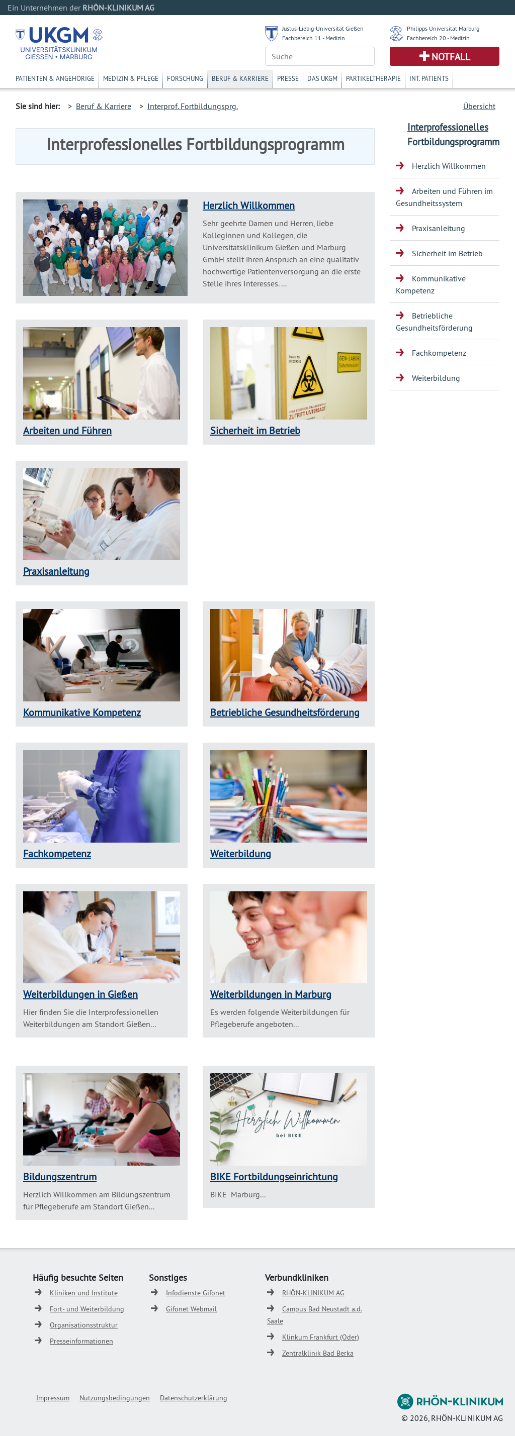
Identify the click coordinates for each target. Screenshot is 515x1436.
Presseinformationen (81, 1341)
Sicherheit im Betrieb (255, 430)
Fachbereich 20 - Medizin (438, 38)
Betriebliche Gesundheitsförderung (285, 712)
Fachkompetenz (57, 853)
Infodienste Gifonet (195, 1292)
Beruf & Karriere (240, 78)
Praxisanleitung (56, 571)
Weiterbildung (240, 853)
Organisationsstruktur (84, 1324)
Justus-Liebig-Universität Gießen (323, 28)
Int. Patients (429, 78)
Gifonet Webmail (191, 1308)
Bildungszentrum (60, 1176)
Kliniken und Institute (84, 1292)
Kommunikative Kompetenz (82, 712)
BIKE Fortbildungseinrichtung (274, 1176)
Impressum (52, 1397)
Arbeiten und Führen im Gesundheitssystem (444, 197)
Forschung (185, 78)
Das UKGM (322, 78)
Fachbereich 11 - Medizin (313, 38)
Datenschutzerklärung (193, 1397)
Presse (288, 78)
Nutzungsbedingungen (114, 1397)
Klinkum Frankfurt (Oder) (320, 1337)
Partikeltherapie (373, 78)
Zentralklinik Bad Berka (318, 1353)
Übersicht (479, 106)
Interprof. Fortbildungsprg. (192, 106)
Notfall (451, 57)
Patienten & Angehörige (55, 78)
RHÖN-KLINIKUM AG (313, 1292)
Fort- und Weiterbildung (87, 1308)
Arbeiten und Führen (67, 430)
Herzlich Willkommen (249, 205)
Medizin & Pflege (130, 78)
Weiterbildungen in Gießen (80, 994)
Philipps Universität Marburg (443, 28)
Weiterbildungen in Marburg (270, 994)
